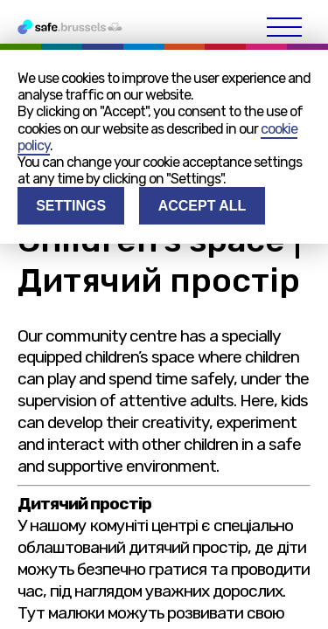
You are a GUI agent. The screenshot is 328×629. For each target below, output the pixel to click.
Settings (71, 205)
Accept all (202, 205)
